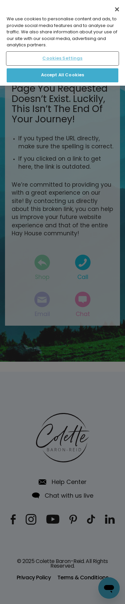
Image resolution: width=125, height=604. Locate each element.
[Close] (117, 9)
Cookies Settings (62, 58)
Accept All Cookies (62, 75)
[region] (62, 43)
